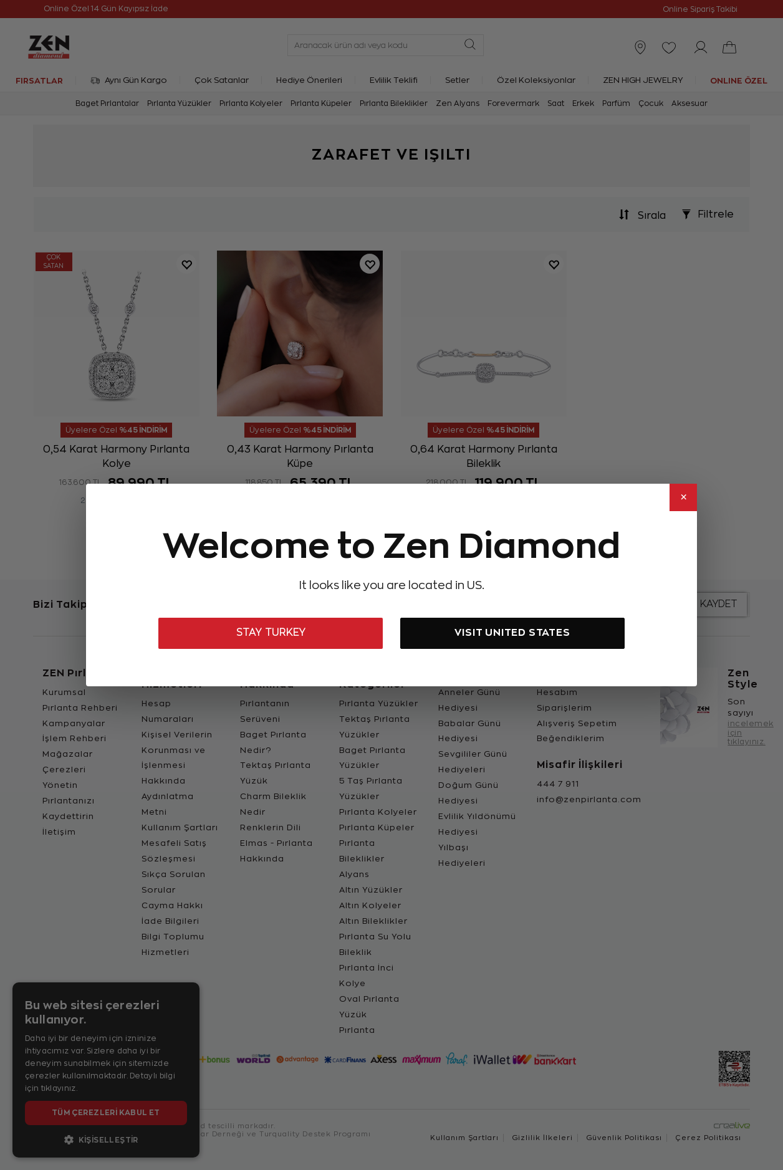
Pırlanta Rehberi (80, 708)
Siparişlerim (564, 708)
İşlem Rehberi (74, 738)
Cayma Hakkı (172, 905)
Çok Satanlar (222, 80)
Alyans (354, 874)
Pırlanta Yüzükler (179, 103)
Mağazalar (67, 754)
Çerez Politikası (708, 1137)
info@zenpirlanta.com (589, 799)
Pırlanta (357, 1030)
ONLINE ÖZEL (738, 80)
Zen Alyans (457, 103)
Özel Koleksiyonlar (536, 80)
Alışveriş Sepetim (577, 723)
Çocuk (650, 103)
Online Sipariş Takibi (700, 9)
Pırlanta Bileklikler (394, 103)
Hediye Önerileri (309, 80)
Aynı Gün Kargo (128, 80)
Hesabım (557, 692)
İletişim (59, 832)
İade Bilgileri (170, 921)
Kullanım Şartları (180, 827)
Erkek (583, 103)
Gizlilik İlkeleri (542, 1137)
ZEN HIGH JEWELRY (643, 80)
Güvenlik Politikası (624, 1137)
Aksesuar (689, 103)
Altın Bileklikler (373, 921)
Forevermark (513, 103)
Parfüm (616, 103)
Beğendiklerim (571, 738)
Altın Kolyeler (370, 905)
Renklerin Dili (270, 827)
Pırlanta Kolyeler (250, 103)
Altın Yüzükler (371, 890)
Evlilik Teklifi (394, 80)
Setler (457, 80)
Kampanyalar (73, 723)
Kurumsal (64, 692)
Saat (555, 103)
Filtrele (704, 215)
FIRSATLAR (39, 80)
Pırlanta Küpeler (321, 103)
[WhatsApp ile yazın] (29, 1140)
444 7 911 (558, 784)
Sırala (639, 215)
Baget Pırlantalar (107, 103)
